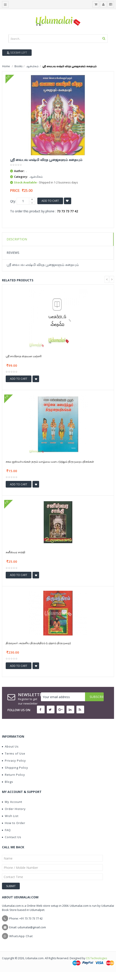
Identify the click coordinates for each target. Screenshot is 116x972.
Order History (14, 809)
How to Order (13, 823)
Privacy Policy (14, 761)
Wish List (10, 816)
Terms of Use (13, 753)
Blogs (7, 782)
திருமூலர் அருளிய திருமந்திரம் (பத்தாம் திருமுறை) (38, 643)
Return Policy (13, 775)
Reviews (13, 252)
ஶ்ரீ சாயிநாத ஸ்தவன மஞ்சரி (24, 356)
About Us (10, 746)
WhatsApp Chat (21, 936)
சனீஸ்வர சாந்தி (15, 552)
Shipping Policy (15, 768)
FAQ (6, 830)
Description (17, 239)
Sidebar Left (17, 52)
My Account (12, 802)
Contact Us (11, 837)
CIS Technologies (96, 958)
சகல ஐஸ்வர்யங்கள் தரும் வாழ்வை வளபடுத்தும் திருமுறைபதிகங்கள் (50, 462)
